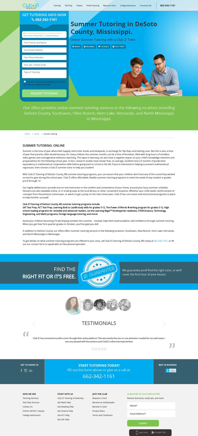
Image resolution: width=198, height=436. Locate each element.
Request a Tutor (99, 398)
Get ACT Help (63, 415)
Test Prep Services (31, 402)
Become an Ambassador (103, 402)
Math (76, 46)
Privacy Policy (37, 36)
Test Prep (68, 5)
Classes (79, 5)
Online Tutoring (92, 5)
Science (103, 46)
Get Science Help (65, 411)
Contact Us (28, 406)
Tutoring (57, 5)
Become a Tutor (109, 5)
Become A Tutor (99, 406)
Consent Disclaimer (52, 36)
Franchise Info (146, 5)
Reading (89, 46)
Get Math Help (64, 402)
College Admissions (128, 5)
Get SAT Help (63, 419)
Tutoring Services (30, 398)
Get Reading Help (65, 406)
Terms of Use (28, 36)
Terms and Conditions (102, 415)
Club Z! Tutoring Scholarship (70, 398)
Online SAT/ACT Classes (33, 411)
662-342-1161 (44, 19)
